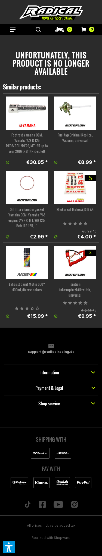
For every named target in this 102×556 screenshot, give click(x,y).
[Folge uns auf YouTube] (58, 505)
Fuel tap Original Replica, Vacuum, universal (75, 138)
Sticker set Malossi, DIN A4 (75, 209)
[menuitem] (13, 29)
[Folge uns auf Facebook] (42, 505)
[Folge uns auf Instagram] (74, 505)
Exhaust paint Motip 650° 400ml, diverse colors (27, 287)
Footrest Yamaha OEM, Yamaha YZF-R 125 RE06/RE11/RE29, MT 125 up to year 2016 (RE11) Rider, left (27, 143)
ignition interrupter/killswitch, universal (75, 289)
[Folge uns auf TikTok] (27, 505)
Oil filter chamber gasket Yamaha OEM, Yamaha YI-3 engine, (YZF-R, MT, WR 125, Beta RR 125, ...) (26, 217)
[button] (9, 547)
